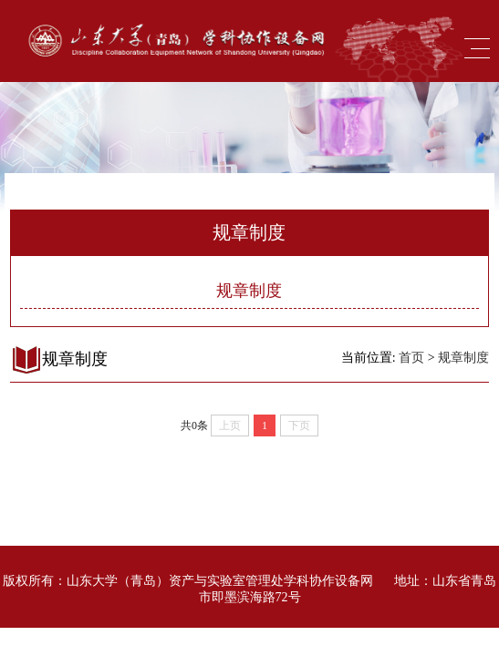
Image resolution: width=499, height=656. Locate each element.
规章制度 (249, 291)
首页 (411, 357)
